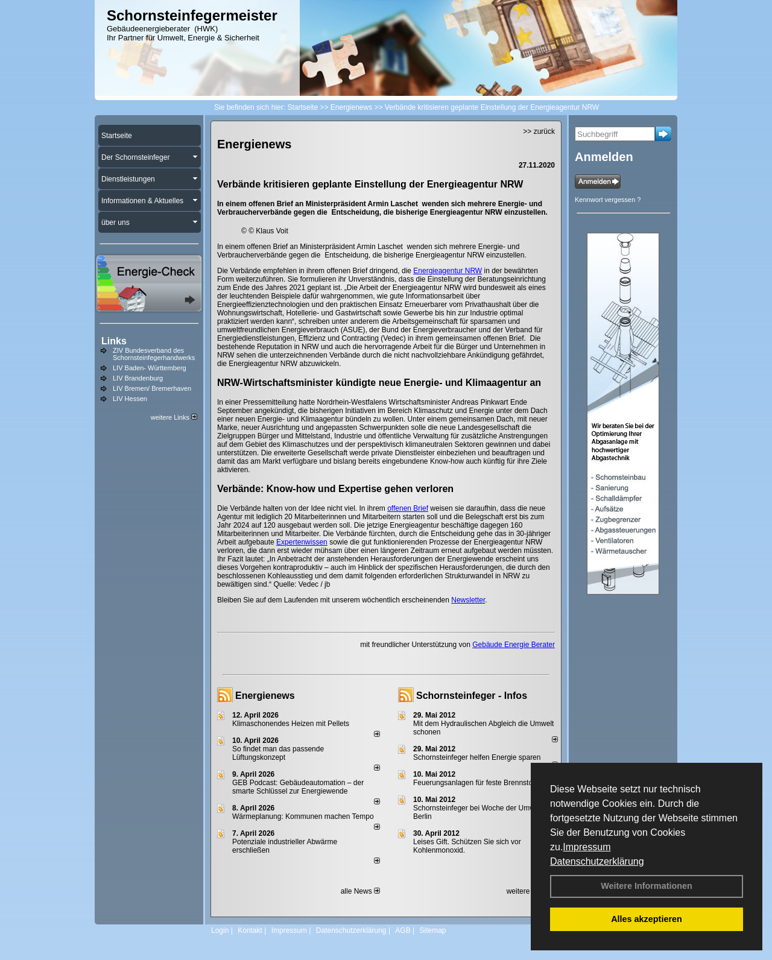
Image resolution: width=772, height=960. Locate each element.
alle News (360, 891)
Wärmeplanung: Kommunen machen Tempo (303, 816)
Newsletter (468, 600)
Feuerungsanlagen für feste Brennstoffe (476, 782)
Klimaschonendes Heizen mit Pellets (290, 723)
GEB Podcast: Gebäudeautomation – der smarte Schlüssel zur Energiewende (298, 786)
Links (114, 341)
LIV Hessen (130, 398)
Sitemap (432, 930)
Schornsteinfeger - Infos (471, 695)
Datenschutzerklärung (597, 861)
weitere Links (174, 417)
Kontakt (250, 930)
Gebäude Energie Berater (513, 644)
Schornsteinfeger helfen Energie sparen (476, 757)
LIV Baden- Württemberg (149, 367)
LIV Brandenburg (138, 378)
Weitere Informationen (646, 886)
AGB (402, 930)
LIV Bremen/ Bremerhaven (152, 388)
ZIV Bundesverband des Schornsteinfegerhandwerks (154, 354)
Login (220, 930)
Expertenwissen (301, 542)
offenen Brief (407, 508)
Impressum (586, 847)
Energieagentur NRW (447, 271)
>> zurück (539, 131)
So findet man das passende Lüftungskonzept (278, 753)
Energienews (265, 695)
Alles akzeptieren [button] (646, 919)
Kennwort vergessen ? (608, 199)
